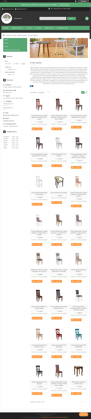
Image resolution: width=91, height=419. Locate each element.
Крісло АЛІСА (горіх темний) (59, 192)
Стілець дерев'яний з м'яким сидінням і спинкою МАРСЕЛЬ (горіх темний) (78, 155)
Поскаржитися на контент (47, 417)
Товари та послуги (17, 28)
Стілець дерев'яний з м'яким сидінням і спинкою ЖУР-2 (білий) (39, 233)
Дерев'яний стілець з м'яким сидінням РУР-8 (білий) (59, 270)
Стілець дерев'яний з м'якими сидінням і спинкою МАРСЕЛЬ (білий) (78, 308)
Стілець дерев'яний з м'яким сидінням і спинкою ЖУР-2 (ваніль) (78, 194)
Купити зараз (64, 5)
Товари (6, 39)
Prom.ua (54, 414)
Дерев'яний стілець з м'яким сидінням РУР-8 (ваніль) (39, 270)
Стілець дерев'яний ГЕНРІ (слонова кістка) (39, 346)
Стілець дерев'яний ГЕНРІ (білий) (58, 155)
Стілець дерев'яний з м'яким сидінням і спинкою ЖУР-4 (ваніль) (59, 233)
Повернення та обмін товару (12, 49)
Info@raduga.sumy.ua (8, 120)
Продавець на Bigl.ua (45, 415)
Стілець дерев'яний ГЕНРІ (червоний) (58, 346)
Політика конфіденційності (61, 417)
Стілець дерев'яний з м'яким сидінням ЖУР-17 (59, 307)
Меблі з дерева (22, 35)
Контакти (38, 28)
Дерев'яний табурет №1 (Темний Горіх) (78, 382)
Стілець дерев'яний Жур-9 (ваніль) (78, 270)
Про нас (29, 28)
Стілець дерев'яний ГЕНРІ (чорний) (39, 382)
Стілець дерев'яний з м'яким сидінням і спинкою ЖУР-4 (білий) (78, 233)
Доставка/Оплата (62, 28)
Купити (39, 129)
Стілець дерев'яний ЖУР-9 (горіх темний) (39, 307)
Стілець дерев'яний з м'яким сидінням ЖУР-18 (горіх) (39, 155)
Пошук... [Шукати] (71, 18)
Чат (83, 414)
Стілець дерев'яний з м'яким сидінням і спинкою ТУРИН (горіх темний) (59, 383)
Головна (5, 28)
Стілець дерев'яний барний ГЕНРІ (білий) (39, 193)
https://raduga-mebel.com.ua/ (11, 115)
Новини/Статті (49, 28)
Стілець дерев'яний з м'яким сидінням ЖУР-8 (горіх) (78, 116)
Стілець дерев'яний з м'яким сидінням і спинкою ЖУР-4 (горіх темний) (59, 117)
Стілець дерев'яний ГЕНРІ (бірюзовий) (78, 346)
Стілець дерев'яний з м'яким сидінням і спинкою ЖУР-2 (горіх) (39, 117)
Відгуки (6, 46)
